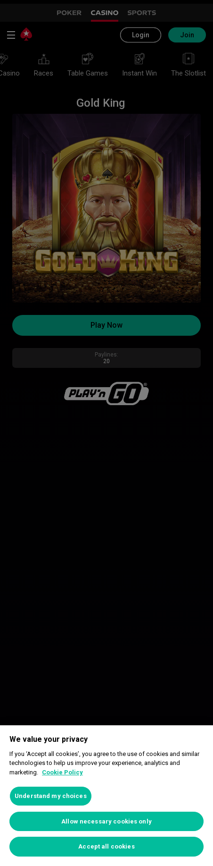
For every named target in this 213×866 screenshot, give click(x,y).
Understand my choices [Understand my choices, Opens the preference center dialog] (51, 795)
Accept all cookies (106, 846)
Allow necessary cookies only (106, 821)
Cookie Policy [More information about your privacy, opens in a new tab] (62, 772)
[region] (106, 795)
